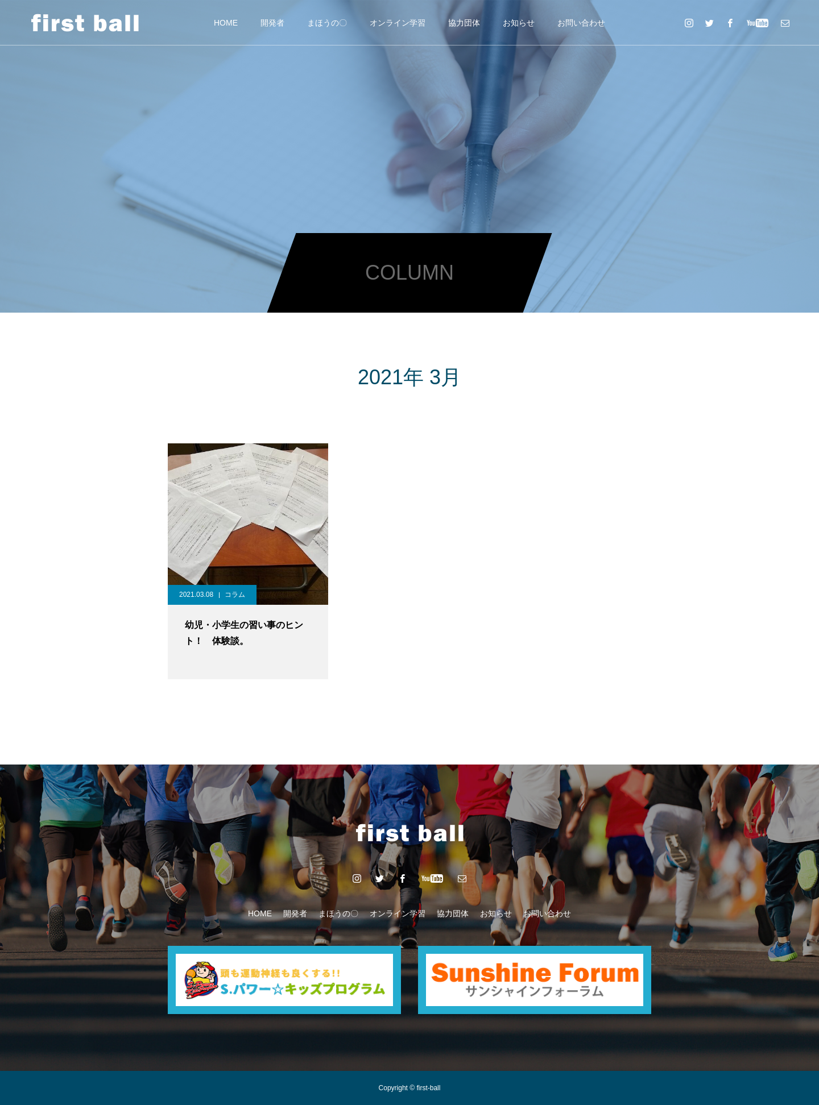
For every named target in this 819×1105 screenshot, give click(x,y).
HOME (226, 22)
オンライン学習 (397, 22)
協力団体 (464, 22)
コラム (235, 595)
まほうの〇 (327, 22)
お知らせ (519, 22)
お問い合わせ (581, 22)
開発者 (272, 22)
